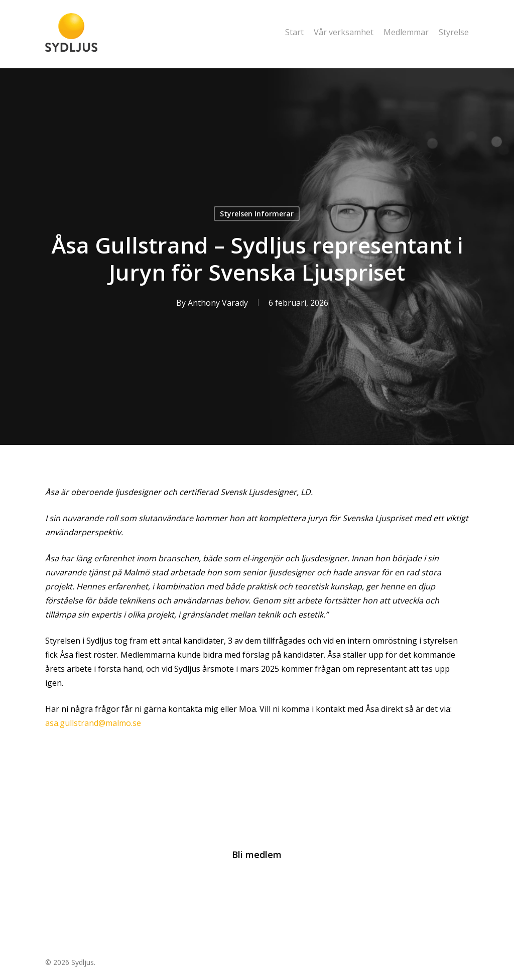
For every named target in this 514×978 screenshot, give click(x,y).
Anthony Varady (218, 302)
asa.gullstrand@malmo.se (93, 722)
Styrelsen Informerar (257, 213)
